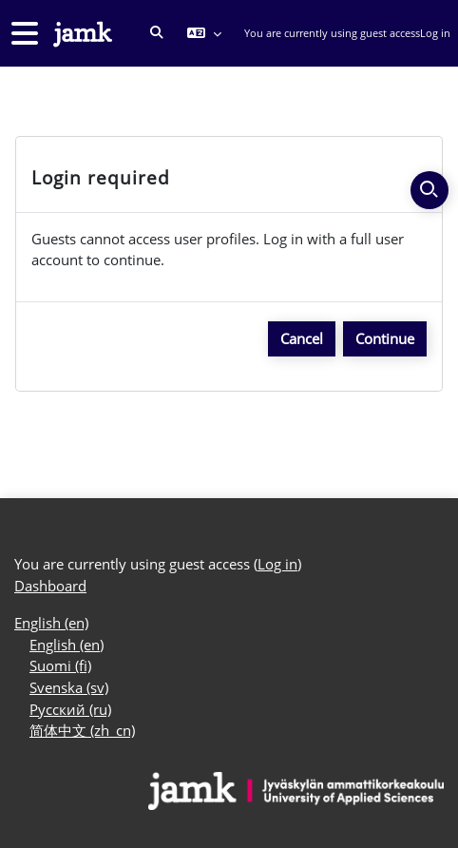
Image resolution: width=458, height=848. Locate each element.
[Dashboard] (81, 33)
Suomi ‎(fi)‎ (60, 665)
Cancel (301, 338)
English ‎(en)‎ (51, 622)
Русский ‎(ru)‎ (70, 709)
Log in (435, 33)
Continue (384, 338)
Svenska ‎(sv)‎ (68, 687)
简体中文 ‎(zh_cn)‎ (82, 730)
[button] (157, 33)
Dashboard (50, 585)
